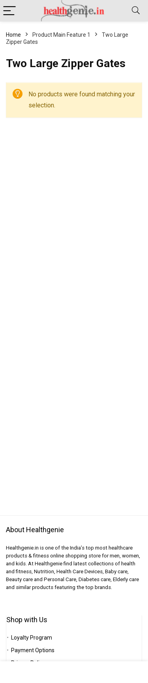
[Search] (135, 10)
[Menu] (9, 10)
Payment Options (32, 650)
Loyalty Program (31, 637)
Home (13, 35)
